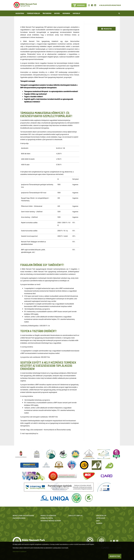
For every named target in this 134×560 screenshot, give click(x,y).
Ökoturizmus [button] (47, 13)
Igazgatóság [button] (20, 13)
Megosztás (106, 29)
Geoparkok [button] (66, 13)
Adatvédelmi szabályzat (19, 551)
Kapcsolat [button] (76, 13)
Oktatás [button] (57, 13)
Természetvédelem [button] (33, 13)
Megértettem (115, 556)
